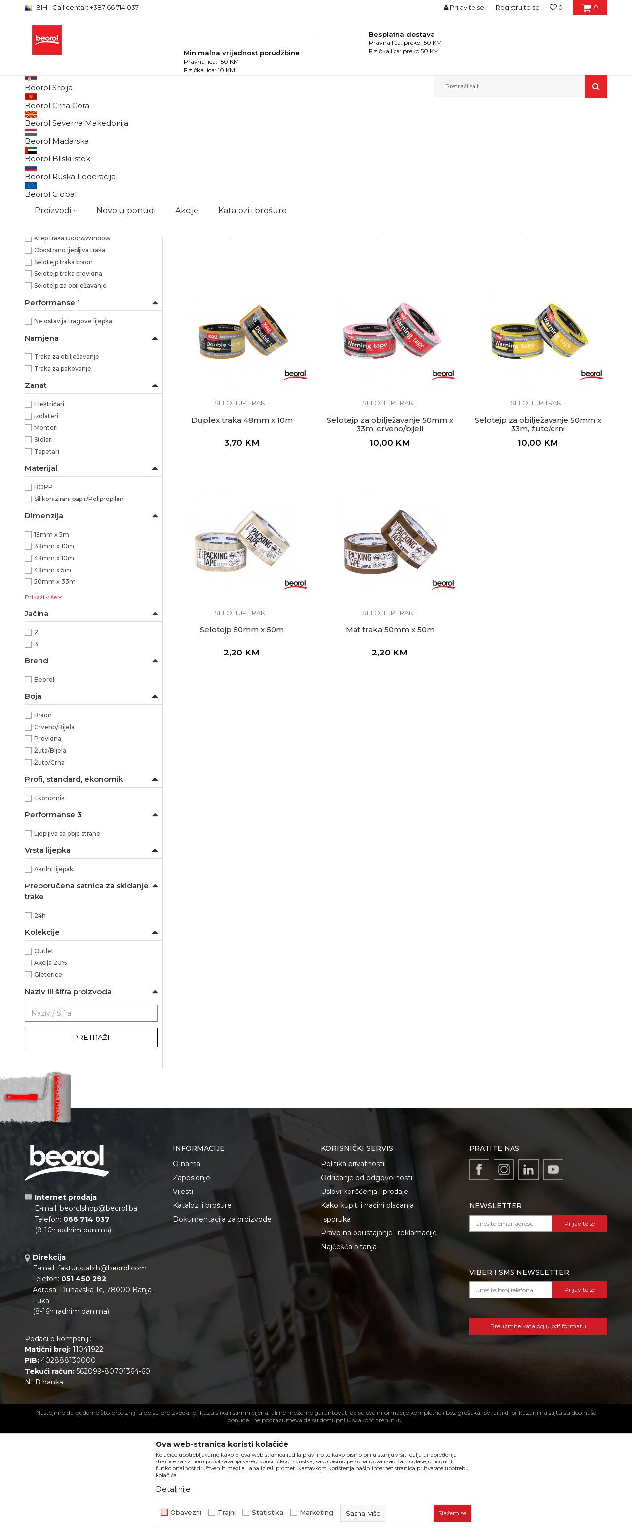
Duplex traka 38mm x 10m (389, 322)
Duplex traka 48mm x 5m (538, 322)
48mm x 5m (52, 682)
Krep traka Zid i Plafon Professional (81, 206)
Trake (246, 118)
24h (40, 1028)
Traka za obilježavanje (66, 469)
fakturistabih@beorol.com (102, 1380)
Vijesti (183, 1304)
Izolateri (46, 528)
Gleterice (48, 1087)
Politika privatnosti (352, 1276)
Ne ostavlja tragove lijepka (73, 433)
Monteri (46, 540)
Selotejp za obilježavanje (70, 398)
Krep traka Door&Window (72, 350)
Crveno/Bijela (54, 839)
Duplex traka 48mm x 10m (242, 532)
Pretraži (91, 1150)
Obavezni (185, 1512)
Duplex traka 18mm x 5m (242, 322)
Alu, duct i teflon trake (62, 277)
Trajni (227, 1512)
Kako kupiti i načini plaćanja (367, 1317)
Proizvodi (122, 118)
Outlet (44, 1063)
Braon (43, 827)
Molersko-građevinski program (187, 118)
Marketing (316, 1512)
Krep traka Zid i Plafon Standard (76, 194)
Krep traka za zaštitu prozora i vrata (81, 241)
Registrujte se (518, 7)
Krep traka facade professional (74, 229)
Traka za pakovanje (62, 481)
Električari (49, 516)
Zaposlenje (191, 1290)
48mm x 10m (54, 670)
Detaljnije (173, 1489)
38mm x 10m (54, 658)
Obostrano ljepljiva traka (69, 362)
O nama (186, 1276)
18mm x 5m (51, 647)
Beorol (44, 792)
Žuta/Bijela (50, 863)
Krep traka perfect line (62, 253)
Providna (47, 851)
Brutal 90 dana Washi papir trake (78, 170)
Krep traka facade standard (69, 218)
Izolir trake (45, 312)
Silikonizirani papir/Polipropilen (79, 611)
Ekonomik (49, 910)
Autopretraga (312, 135)
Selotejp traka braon (63, 374)
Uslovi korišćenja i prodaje (364, 1304)
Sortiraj (358, 135)
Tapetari (46, 564)
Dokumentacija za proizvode (222, 1331)
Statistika (267, 1512)
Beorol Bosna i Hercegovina (63, 118)
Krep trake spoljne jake (63, 182)
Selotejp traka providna (68, 386)
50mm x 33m (55, 694)
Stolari (43, 552)
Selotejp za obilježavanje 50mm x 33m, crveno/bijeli (390, 537)
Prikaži (502, 135)
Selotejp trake (50, 289)
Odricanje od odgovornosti (366, 1290)
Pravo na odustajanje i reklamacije (379, 1345)
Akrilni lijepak (53, 981)
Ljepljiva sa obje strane (67, 946)
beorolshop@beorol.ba (98, 1320)
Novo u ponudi (126, 86)
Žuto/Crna (49, 875)
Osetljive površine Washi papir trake (82, 158)
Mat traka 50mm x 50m (390, 742)
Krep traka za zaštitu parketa (71, 265)
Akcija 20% (50, 1075)
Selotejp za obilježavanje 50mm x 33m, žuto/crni (538, 537)
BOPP (43, 599)
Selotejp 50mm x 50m (242, 742)
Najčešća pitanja (349, 1359)
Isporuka (336, 1331)
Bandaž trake (49, 301)
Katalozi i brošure (202, 1317)
